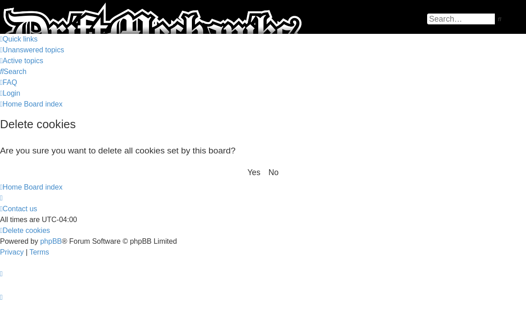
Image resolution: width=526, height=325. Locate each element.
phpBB (51, 241)
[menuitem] (32, 50)
